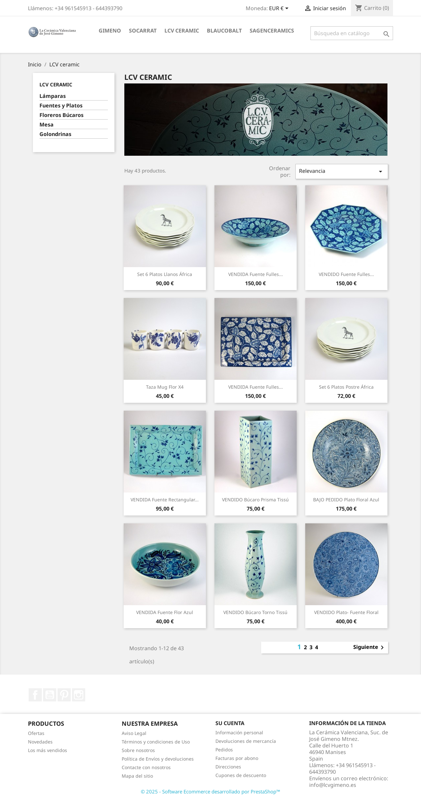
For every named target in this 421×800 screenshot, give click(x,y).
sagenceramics (272, 30)
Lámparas (52, 96)
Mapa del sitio (137, 776)
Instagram (78, 694)
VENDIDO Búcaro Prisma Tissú (255, 499)
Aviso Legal (134, 733)
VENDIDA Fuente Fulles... (255, 274)
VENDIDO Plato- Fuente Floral (346, 612)
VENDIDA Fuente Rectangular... (165, 499)
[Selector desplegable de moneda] (280, 9)
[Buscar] (351, 33)
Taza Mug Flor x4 (165, 387)
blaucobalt (224, 30)
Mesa (46, 124)
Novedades (40, 742)
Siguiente (369, 647)
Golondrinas (55, 134)
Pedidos (224, 749)
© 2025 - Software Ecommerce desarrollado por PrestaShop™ (210, 791)
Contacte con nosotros (146, 767)
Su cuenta (229, 723)
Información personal (239, 732)
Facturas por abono (236, 758)
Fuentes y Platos (61, 105)
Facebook (35, 694)
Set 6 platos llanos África (164, 274)
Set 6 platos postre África (346, 387)
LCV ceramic (181, 30)
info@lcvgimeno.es (332, 785)
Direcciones (228, 767)
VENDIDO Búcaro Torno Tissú (255, 612)
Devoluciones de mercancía (245, 741)
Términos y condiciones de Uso (156, 742)
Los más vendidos (47, 750)
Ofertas (36, 733)
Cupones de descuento (240, 775)
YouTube (49, 694)
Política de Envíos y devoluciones (158, 759)
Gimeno (110, 30)
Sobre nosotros (138, 750)
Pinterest (64, 694)
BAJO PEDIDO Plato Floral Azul (346, 499)
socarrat (143, 30)
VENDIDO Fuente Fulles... (346, 274)
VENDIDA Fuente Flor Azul (164, 612)
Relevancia (341, 171)
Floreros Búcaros (61, 115)
